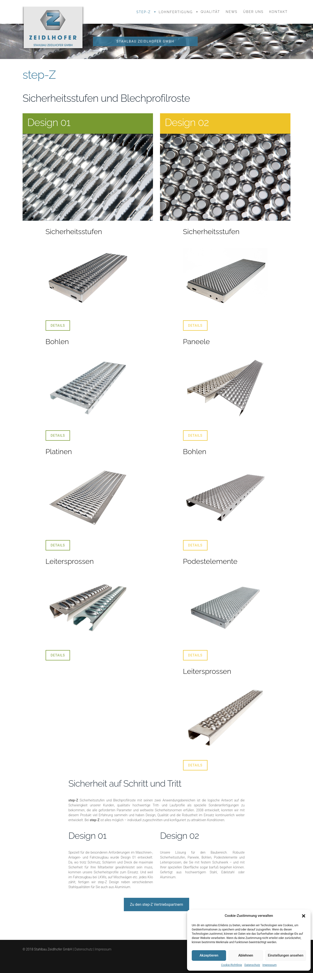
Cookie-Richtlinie (231, 965)
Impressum (269, 965)
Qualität (210, 12)
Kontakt (278, 12)
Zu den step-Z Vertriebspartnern (156, 904)
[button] (303, 916)
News (231, 12)
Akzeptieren (209, 955)
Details (58, 325)
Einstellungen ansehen (285, 955)
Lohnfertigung (176, 12)
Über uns (253, 12)
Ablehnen (245, 955)
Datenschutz (252, 965)
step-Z (143, 12)
